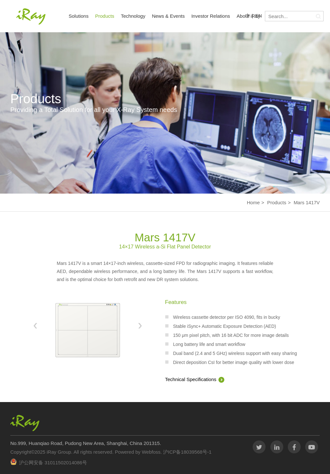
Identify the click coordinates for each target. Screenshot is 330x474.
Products (104, 16)
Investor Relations (210, 16)
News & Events (168, 16)
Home (253, 202)
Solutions (79, 16)
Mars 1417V (307, 202)
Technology (133, 16)
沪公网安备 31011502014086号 (53, 462)
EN (258, 15)
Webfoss (151, 452)
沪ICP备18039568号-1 (186, 452)
